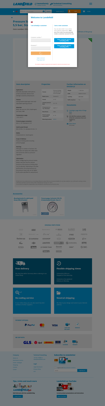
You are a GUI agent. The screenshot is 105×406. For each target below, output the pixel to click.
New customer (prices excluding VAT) (64, 40)
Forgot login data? (41, 60)
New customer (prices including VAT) (64, 46)
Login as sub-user (41, 58)
